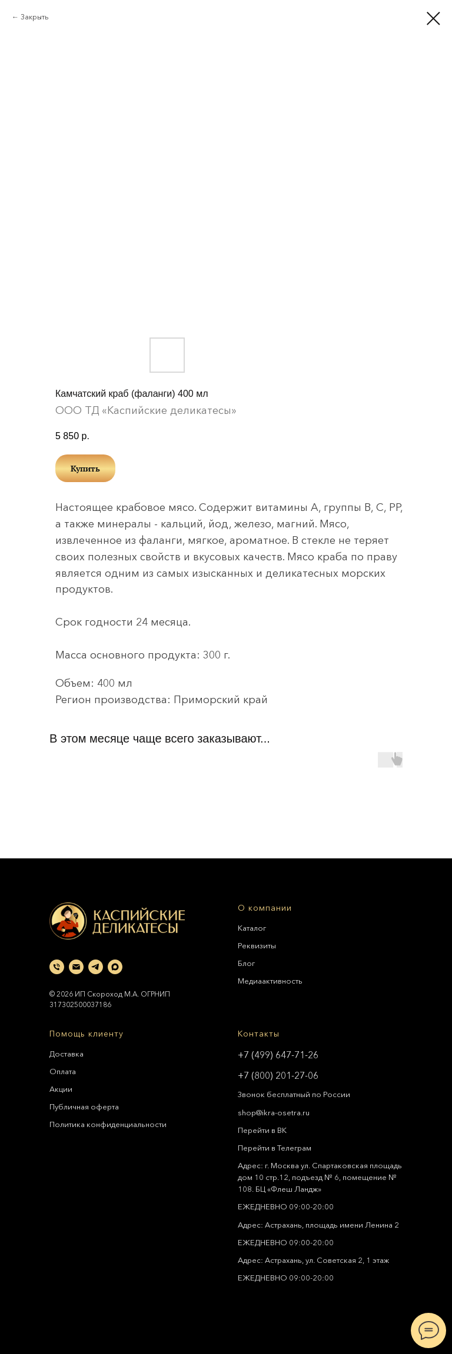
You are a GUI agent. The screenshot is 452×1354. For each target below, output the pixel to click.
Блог (246, 963)
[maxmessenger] (115, 966)
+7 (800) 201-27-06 (278, 1075)
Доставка (66, 1053)
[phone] (56, 966)
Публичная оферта (84, 1106)
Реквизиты (257, 945)
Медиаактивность (270, 980)
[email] (76, 966)
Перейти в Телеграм (274, 1147)
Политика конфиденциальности (108, 1124)
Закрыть (34, 16)
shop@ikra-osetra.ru (274, 1112)
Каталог (252, 927)
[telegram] (95, 966)
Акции (60, 1089)
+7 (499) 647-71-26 (278, 1055)
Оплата (62, 1071)
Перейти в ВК (262, 1130)
